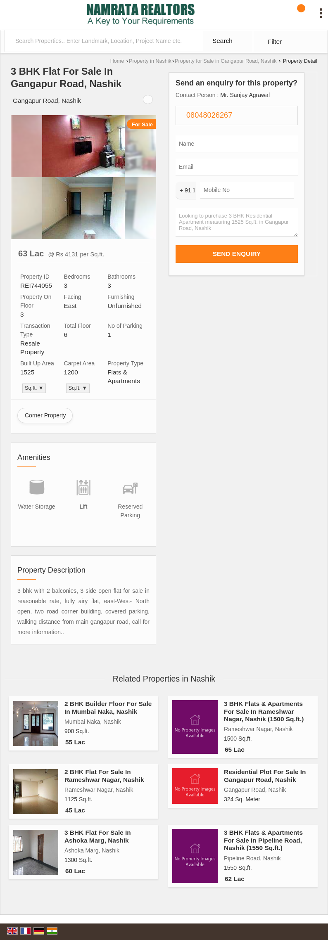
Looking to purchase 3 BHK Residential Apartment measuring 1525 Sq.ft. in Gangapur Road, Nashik (237, 222)
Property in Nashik (150, 61)
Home (117, 61)
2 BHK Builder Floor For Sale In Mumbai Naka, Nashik (108, 707)
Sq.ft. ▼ (34, 388)
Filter (275, 41)
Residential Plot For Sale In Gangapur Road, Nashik (265, 775)
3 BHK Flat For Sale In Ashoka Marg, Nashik (97, 836)
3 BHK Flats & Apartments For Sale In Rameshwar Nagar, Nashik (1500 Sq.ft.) (264, 711)
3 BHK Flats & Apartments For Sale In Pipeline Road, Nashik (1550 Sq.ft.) (263, 840)
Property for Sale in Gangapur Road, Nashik (225, 61)
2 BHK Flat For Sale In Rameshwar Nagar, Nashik (104, 775)
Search (222, 40)
